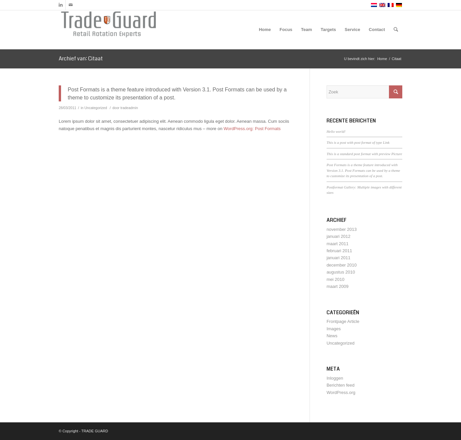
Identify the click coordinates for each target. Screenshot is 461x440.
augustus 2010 (341, 272)
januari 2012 (339, 236)
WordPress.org (341, 392)
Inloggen (335, 378)
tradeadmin (129, 108)
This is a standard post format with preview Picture (364, 154)
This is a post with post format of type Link (358, 142)
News (332, 335)
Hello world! (336, 131)
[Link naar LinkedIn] (60, 5)
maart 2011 (338, 243)
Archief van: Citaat (81, 58)
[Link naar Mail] (71, 5)
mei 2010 (335, 279)
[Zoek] (395, 29)
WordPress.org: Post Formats (252, 128)
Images (334, 328)
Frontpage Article (343, 321)
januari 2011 (339, 257)
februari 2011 (339, 250)
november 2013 (342, 229)
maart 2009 (338, 286)
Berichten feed (341, 385)
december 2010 (342, 265)
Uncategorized (95, 108)
